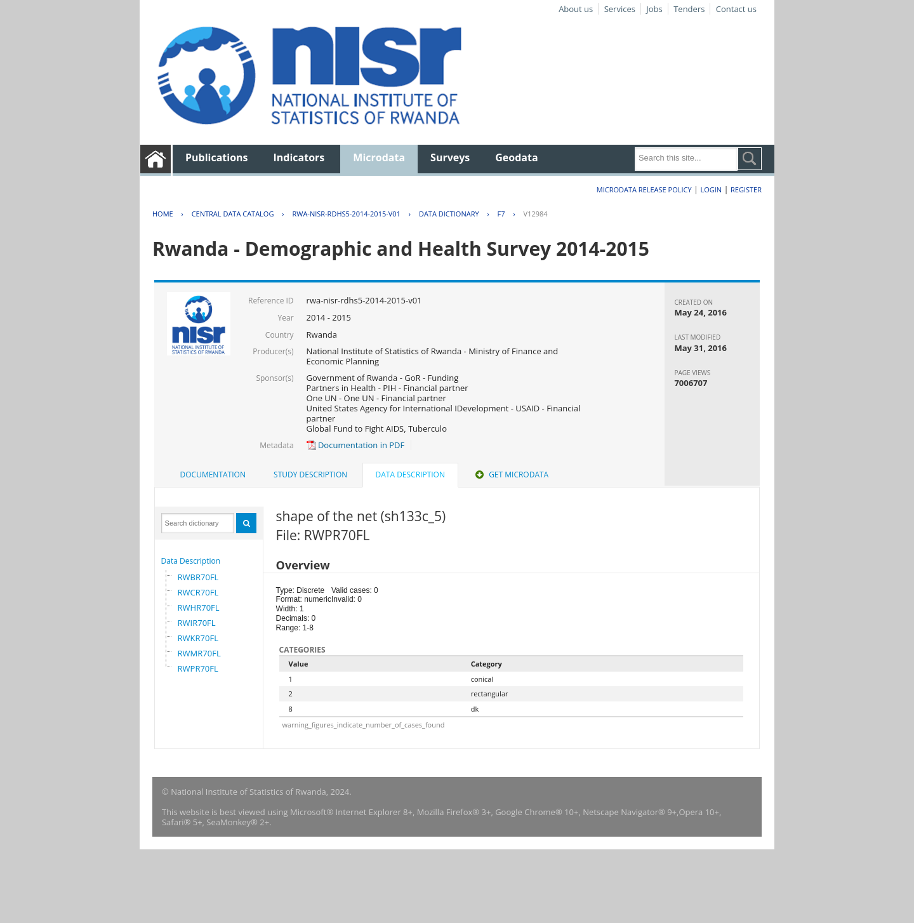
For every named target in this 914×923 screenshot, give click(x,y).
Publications (216, 157)
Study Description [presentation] (310, 474)
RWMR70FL (199, 653)
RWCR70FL (198, 592)
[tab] (213, 475)
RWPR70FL (198, 668)
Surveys (450, 157)
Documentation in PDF (356, 445)
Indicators (299, 157)
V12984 (536, 213)
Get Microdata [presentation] (510, 474)
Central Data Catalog (233, 213)
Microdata (379, 157)
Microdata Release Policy (644, 189)
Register (746, 189)
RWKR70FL (198, 638)
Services (619, 9)
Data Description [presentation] (410, 474)
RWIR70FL (197, 622)
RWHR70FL (199, 607)
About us (576, 9)
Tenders (689, 9)
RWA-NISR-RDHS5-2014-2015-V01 (346, 213)
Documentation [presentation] (213, 474)
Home (162, 213)
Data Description (191, 560)
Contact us (736, 9)
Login (711, 189)
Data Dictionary (449, 213)
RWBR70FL (198, 577)
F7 (501, 213)
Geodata (516, 157)
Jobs (654, 9)
